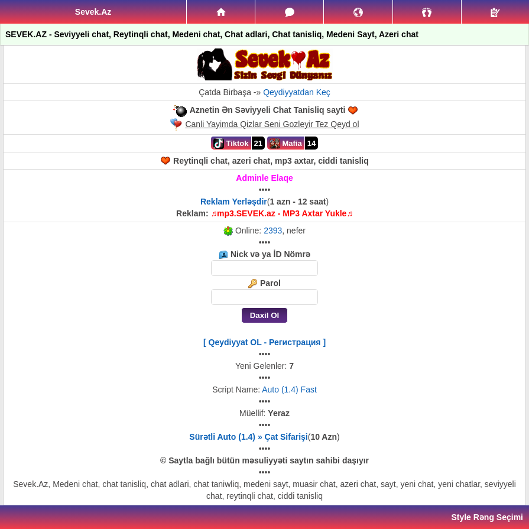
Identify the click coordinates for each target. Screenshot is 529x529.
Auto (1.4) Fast (289, 389)
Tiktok (231, 143)
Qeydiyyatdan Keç (296, 92)
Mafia (286, 143)
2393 (273, 230)
